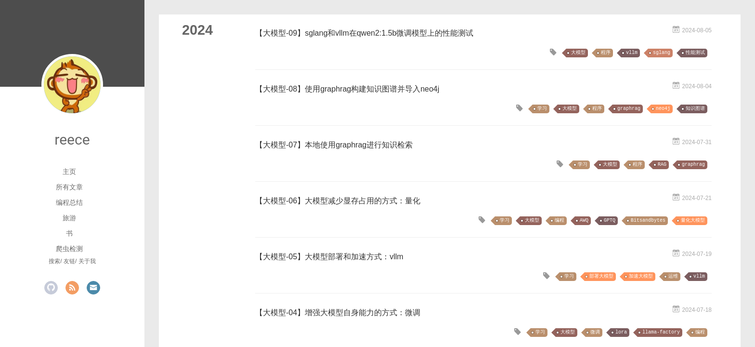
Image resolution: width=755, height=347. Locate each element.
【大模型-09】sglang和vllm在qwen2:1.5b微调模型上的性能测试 (364, 33)
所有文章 (69, 187)
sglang (661, 52)
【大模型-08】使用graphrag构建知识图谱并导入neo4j (347, 89)
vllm (632, 52)
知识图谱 (695, 108)
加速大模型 (641, 276)
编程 (559, 220)
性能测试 (695, 52)
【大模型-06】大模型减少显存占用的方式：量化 (337, 201)
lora (621, 332)
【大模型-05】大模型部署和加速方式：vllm (329, 257)
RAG (662, 164)
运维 (673, 276)
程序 (606, 52)
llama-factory (661, 332)
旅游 (69, 218)
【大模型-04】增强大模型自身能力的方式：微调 (337, 312)
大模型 (578, 52)
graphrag (628, 108)
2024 (197, 30)
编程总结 (69, 202)
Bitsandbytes (648, 220)
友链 (69, 261)
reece (72, 139)
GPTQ (609, 220)
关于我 (87, 261)
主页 (69, 171)
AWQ (584, 220)
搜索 (54, 261)
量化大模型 (693, 220)
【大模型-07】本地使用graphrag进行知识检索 (334, 145)
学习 (542, 108)
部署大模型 (601, 276)
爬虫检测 (69, 249)
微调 (595, 332)
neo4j (663, 108)
